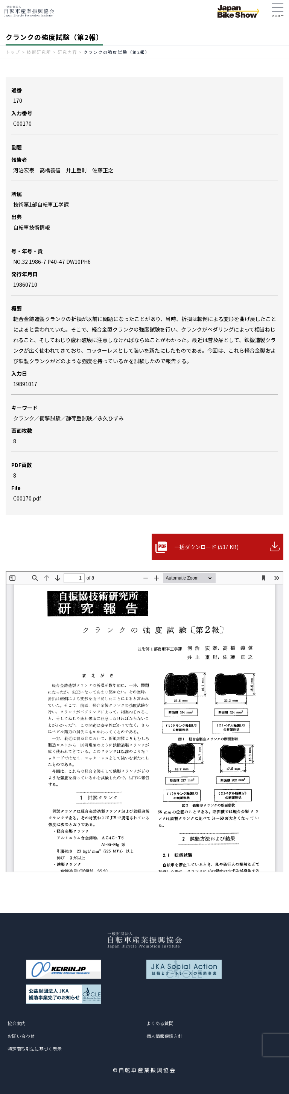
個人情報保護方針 (164, 1036)
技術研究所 (39, 52)
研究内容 (67, 52)
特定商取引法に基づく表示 (35, 1048)
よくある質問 (159, 1023)
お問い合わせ (21, 1036)
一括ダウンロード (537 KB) (206, 547)
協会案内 (17, 1023)
